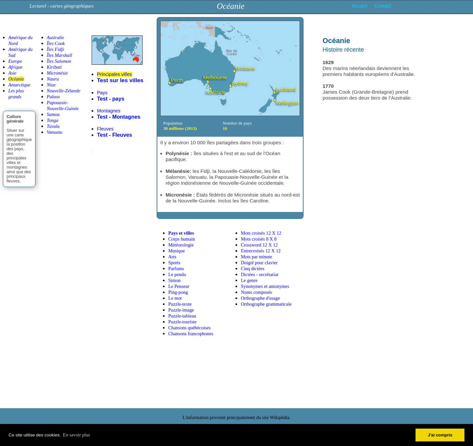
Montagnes (108, 110)
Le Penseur (178, 286)
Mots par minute (256, 256)
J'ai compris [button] (440, 435)
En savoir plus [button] (76, 434)
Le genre (249, 280)
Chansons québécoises (189, 327)
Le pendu (177, 274)
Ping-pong (178, 292)
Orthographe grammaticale (266, 304)
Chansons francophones (190, 333)
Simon (174, 280)
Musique (176, 250)
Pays (102, 92)
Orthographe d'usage (260, 298)
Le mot (175, 298)
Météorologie (181, 244)
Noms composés (256, 292)
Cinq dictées (252, 268)
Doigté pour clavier (259, 262)
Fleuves (105, 128)
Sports (174, 262)
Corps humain (181, 239)
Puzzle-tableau (182, 315)
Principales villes (114, 74)
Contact (382, 6)
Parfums (176, 268)
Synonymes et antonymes (265, 286)
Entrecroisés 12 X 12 (261, 250)
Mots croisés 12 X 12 (261, 233)
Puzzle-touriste (182, 321)
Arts (172, 256)
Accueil (359, 6)
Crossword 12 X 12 (259, 244)
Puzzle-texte (179, 304)
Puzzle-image (181, 310)
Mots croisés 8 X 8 (259, 239)
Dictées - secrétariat (259, 274)
